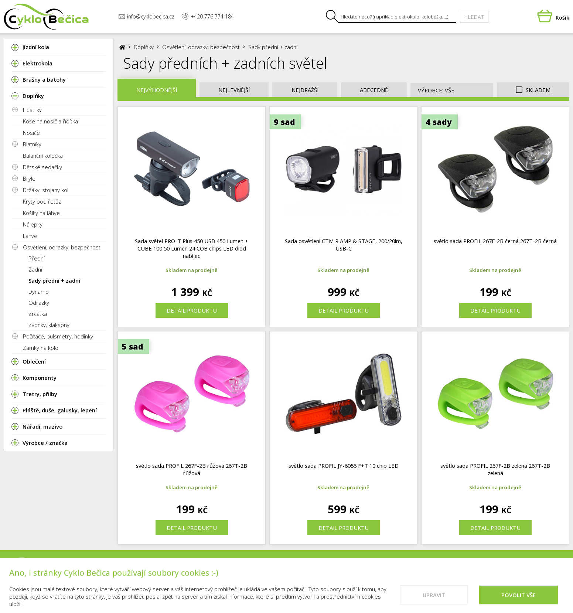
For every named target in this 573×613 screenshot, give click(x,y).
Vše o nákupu (403, 575)
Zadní (35, 269)
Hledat (474, 16)
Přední (36, 258)
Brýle (29, 178)
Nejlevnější (234, 89)
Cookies (444, 575)
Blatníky (32, 144)
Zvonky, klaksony (48, 324)
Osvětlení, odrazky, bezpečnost (61, 247)
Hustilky (32, 109)
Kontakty (358, 575)
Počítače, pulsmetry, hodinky (58, 336)
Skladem (533, 90)
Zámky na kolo (40, 347)
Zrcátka (37, 313)
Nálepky (32, 224)
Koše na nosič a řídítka (50, 121)
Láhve (30, 235)
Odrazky (38, 302)
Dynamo (38, 291)
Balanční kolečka (43, 155)
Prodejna (320, 575)
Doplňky (144, 47)
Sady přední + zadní (54, 280)
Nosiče (31, 132)
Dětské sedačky (42, 167)
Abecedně (374, 89)
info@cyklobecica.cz (146, 16)
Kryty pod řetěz (42, 201)
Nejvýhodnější (156, 89)
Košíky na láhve (41, 213)
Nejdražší (304, 89)
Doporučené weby (493, 575)
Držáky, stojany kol (45, 190)
